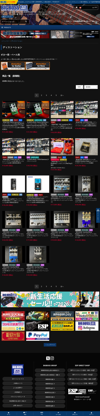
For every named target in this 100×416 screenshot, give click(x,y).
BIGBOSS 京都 (49, 397)
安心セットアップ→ (7, 16)
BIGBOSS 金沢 (49, 388)
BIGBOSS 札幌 (49, 379)
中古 (41, 413)
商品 (25, 413)
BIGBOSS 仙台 (49, 384)
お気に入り (87, 21)
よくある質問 (17, 387)
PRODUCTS (6, 27)
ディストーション (16, 41)
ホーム (8, 413)
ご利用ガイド (68, 21)
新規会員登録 (78, 21)
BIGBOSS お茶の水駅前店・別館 (49, 375)
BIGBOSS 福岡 (49, 406)
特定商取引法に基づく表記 (17, 401)
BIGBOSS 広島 (49, 401)
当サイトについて (17, 379)
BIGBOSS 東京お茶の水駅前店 (49, 370)
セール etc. (58, 413)
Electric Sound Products (82, 397)
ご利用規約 (17, 392)
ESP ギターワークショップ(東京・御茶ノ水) (82, 379)
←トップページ (50, 345)
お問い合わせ (17, 405)
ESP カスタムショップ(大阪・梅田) (82, 383)
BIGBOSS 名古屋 (49, 392)
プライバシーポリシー (17, 396)
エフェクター (6, 41)
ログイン (95, 21)
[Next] (62, 95)
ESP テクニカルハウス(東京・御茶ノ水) (82, 370)
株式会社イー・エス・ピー (82, 399)
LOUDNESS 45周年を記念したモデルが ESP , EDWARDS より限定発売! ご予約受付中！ (41, 2)
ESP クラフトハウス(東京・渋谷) (82, 374)
